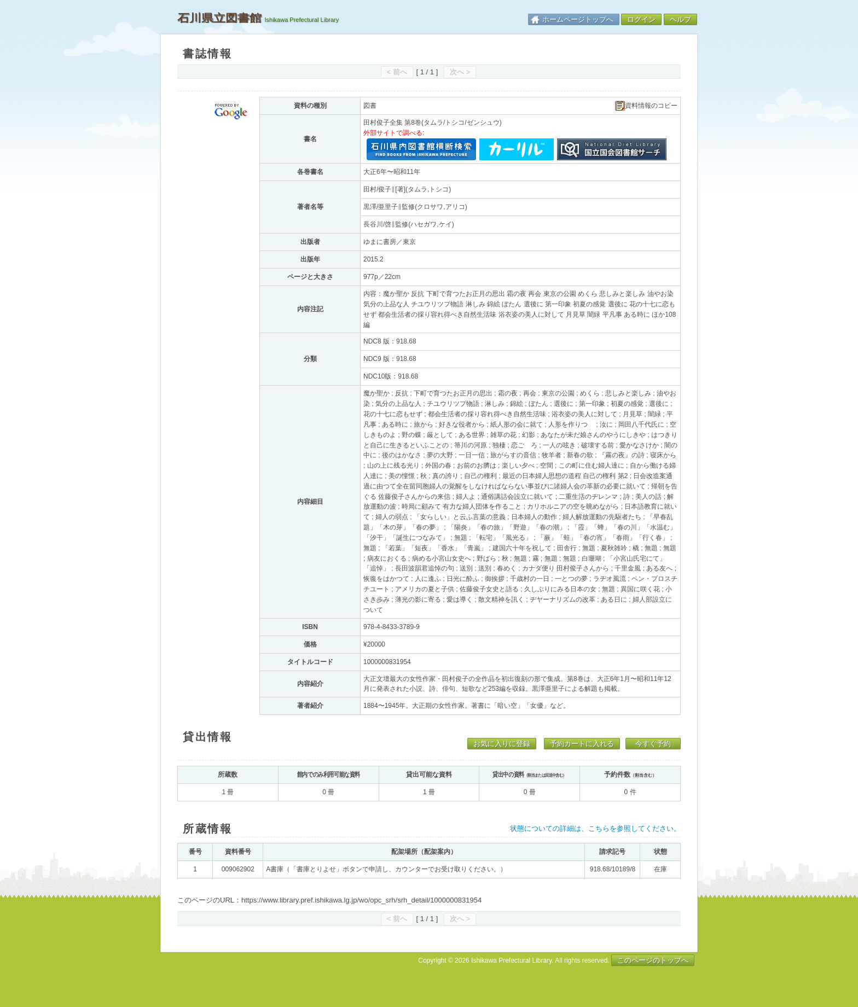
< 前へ (397, 72)
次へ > (460, 72)
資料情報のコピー (646, 106)
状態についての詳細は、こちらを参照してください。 (595, 828)
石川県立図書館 (219, 18)
